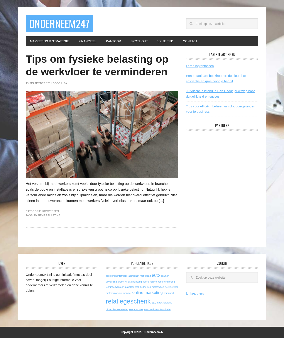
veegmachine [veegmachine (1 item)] (136, 309)
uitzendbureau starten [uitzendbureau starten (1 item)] (117, 309)
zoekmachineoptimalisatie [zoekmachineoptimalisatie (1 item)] (157, 309)
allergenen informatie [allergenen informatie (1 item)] (117, 275)
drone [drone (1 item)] (121, 281)
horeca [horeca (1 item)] (153, 281)
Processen (50, 211)
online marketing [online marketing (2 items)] (147, 292)
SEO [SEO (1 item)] (154, 302)
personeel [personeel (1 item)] (169, 293)
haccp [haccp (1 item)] (146, 281)
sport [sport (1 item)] (159, 302)
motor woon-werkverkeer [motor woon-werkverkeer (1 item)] (118, 293)
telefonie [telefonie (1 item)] (167, 302)
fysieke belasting (47, 215)
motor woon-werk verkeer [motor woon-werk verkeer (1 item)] (165, 287)
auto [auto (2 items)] (156, 275)
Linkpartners (195, 293)
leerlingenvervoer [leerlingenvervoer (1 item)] (115, 287)
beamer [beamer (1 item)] (165, 275)
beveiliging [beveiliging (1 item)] (111, 281)
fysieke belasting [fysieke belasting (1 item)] (133, 281)
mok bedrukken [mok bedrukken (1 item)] (143, 287)
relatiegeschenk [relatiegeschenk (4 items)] (128, 301)
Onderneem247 (59, 23)
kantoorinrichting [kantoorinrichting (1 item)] (166, 281)
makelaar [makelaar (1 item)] (129, 287)
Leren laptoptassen (200, 66)
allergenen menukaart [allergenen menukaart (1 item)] (139, 275)
